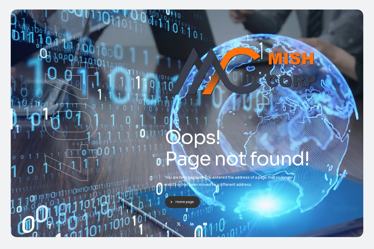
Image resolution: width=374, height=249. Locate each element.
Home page (185, 201)
